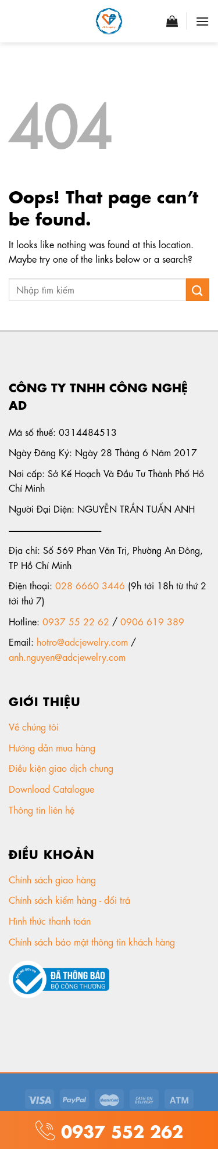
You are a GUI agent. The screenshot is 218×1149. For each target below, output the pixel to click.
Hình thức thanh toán (51, 920)
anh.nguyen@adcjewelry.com (67, 656)
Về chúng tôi (35, 726)
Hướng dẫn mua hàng (52, 747)
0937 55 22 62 (75, 621)
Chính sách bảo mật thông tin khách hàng (93, 941)
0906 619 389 (152, 621)
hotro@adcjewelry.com (82, 641)
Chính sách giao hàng (52, 879)
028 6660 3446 (90, 585)
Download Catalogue (53, 788)
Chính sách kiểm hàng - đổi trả (71, 899)
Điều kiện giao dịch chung (62, 767)
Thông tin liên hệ (43, 809)
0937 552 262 (119, 1129)
